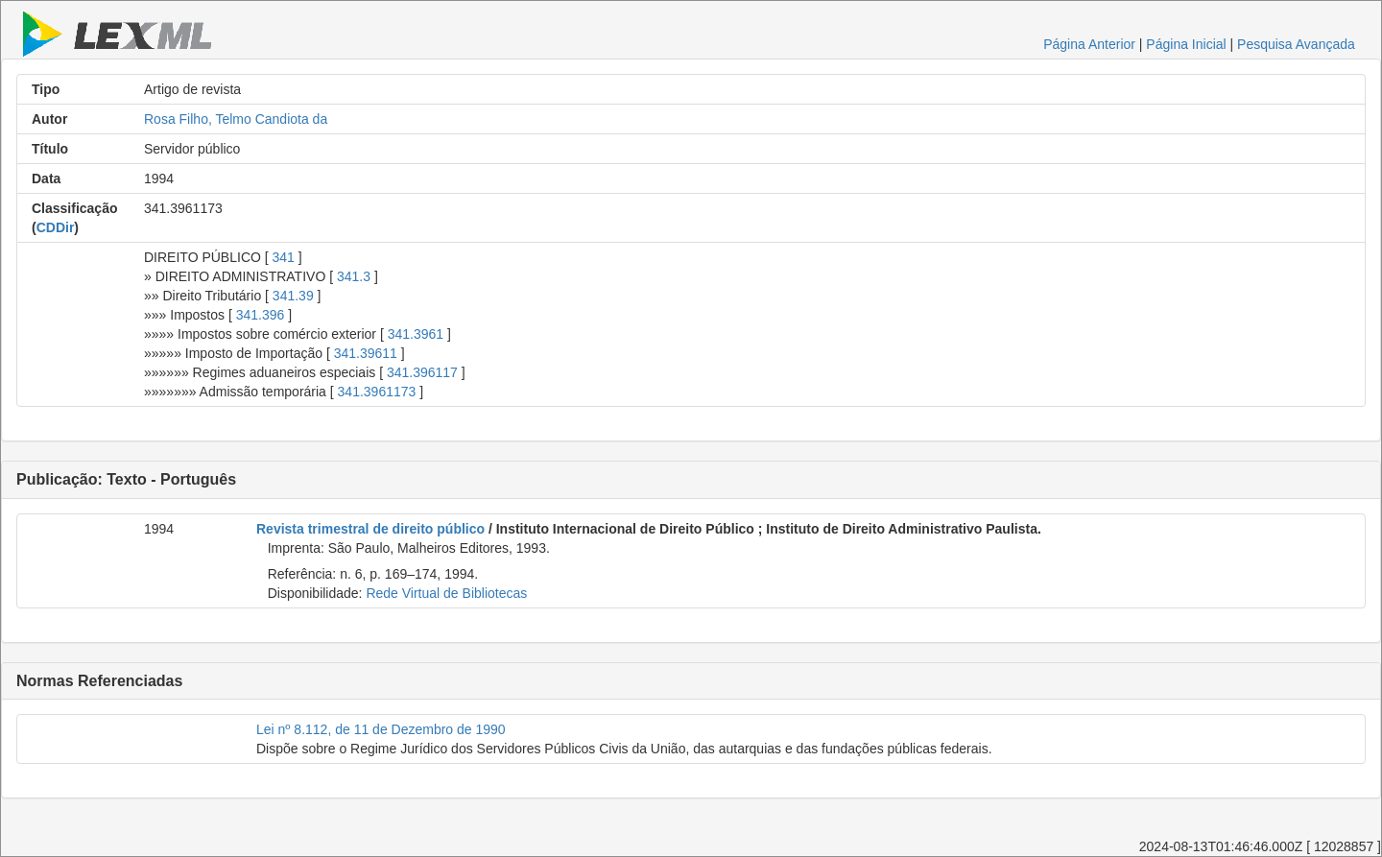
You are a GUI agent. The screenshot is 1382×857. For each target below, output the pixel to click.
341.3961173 (377, 391)
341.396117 (422, 372)
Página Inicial (1186, 44)
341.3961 (415, 334)
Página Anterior (1089, 44)
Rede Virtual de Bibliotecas (446, 593)
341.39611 (365, 353)
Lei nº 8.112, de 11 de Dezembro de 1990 (381, 729)
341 (284, 257)
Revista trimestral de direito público (370, 528)
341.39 (293, 295)
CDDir (55, 227)
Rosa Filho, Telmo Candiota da (235, 119)
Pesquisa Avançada (1296, 44)
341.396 (260, 314)
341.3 (353, 276)
